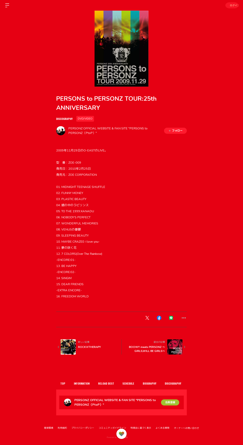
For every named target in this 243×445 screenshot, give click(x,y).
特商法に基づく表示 (141, 427)
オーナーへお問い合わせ (186, 428)
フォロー (175, 130)
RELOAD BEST (109, 383)
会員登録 (170, 402)
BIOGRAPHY (154, 383)
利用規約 (62, 427)
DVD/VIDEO (85, 118)
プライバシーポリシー (82, 427)
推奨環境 (48, 427)
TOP (63, 383)
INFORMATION (83, 383)
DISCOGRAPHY (64, 119)
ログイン (231, 5)
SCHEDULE (132, 383)
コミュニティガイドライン (112, 427)
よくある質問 (162, 427)
